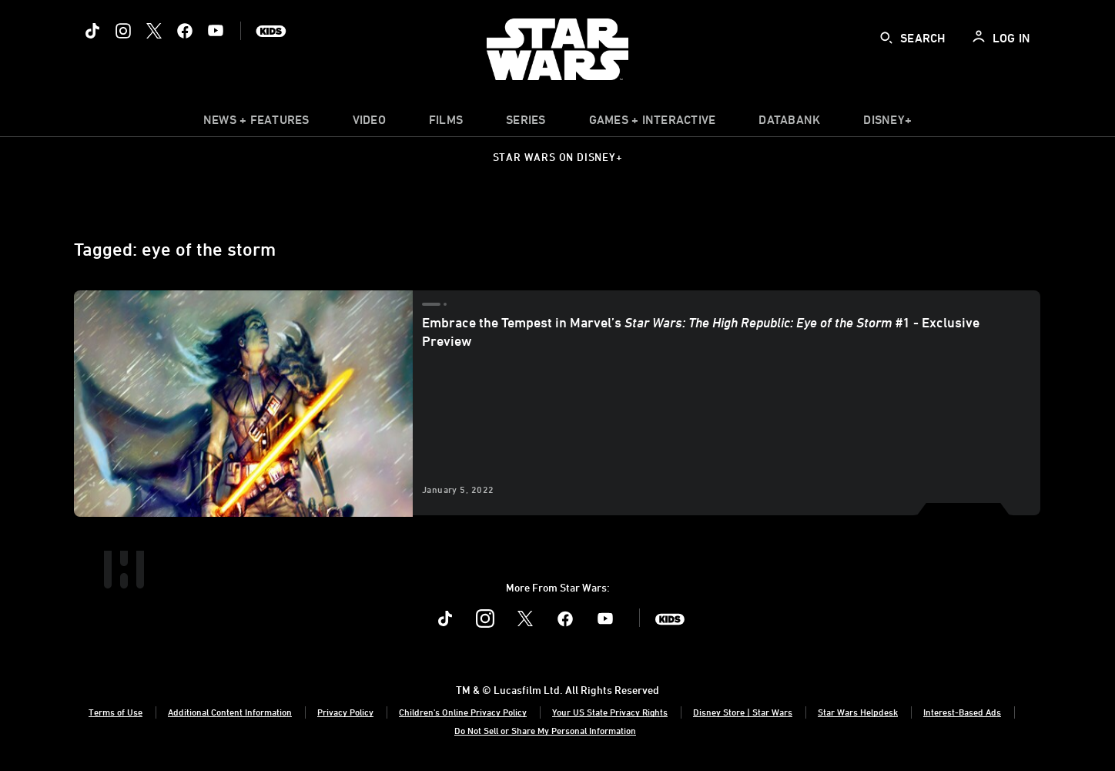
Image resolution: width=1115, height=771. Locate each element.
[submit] (886, 37)
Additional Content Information (230, 711)
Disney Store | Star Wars (742, 711)
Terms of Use (115, 711)
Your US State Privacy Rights (610, 711)
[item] (256, 123)
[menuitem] (369, 123)
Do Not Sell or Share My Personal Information (545, 730)
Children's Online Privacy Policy (463, 711)
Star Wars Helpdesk (858, 711)
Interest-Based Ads (962, 711)
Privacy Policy (345, 711)
